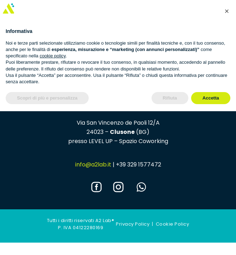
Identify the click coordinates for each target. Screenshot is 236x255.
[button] (226, 11)
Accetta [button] (210, 98)
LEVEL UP (101, 141)
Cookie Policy (172, 224)
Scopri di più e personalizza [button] (47, 98)
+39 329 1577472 (138, 164)
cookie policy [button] (52, 55)
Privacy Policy (132, 224)
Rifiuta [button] (170, 98)
